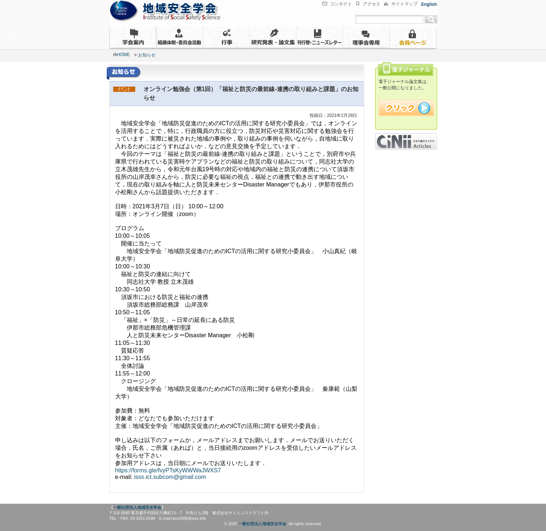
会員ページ (413, 38)
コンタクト (341, 4)
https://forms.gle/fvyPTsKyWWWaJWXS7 (168, 470)
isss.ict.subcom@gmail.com (170, 477)
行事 (226, 38)
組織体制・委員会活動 (179, 38)
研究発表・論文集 (273, 38)
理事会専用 (366, 38)
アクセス (371, 4)
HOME (121, 54)
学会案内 (132, 38)
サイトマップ (404, 4)
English (429, 4)
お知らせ (147, 55)
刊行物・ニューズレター (319, 38)
